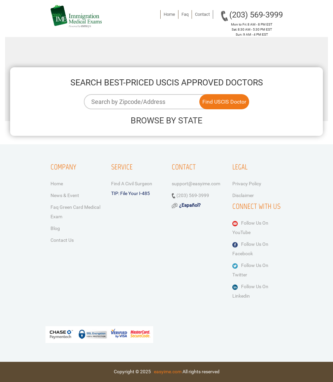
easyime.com (167, 371)
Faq (185, 14)
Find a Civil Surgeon (131, 183)
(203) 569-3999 (256, 15)
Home (169, 14)
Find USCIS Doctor (224, 102)
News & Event (65, 195)
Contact (202, 14)
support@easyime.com (196, 183)
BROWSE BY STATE (166, 120)
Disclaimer (243, 195)
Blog (55, 228)
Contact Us (62, 240)
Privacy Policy (246, 183)
